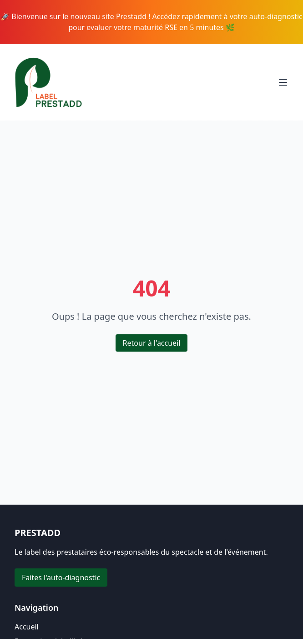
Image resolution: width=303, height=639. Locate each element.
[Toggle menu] (283, 82)
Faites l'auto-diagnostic (61, 578)
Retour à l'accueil (152, 343)
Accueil (27, 627)
